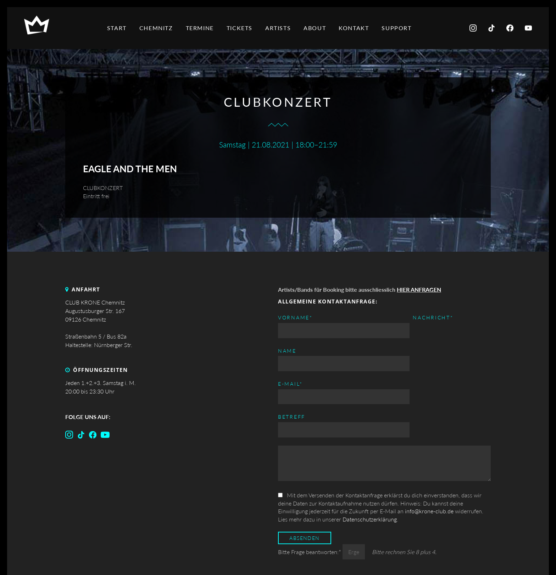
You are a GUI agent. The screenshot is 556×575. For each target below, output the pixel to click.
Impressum (414, 559)
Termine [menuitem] (201, 27)
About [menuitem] (316, 27)
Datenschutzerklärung (370, 462)
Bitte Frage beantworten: (310, 495)
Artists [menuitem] (280, 27)
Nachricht (298, 383)
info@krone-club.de (429, 454)
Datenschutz (467, 559)
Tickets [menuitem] (241, 27)
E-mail (399, 317)
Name (287, 351)
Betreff (400, 351)
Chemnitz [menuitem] (158, 27)
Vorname (295, 317)
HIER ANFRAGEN (419, 289)
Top (278, 559)
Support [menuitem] (398, 27)
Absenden (304, 481)
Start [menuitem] (118, 27)
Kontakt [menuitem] (355, 27)
